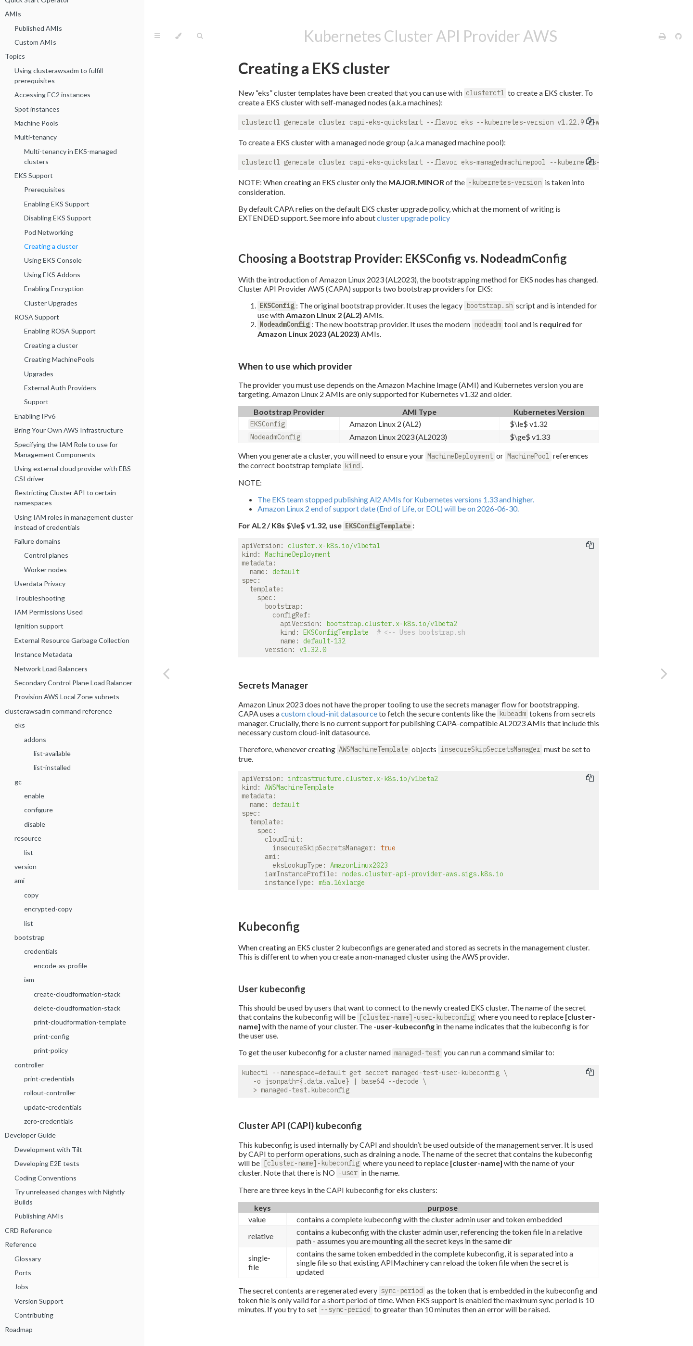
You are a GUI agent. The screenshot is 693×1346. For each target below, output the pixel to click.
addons (35, 739)
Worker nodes (45, 569)
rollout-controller (50, 1093)
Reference (21, 1244)
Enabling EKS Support (57, 204)
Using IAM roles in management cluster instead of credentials (73, 522)
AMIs (13, 14)
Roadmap (19, 1329)
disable (34, 824)
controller (29, 1065)
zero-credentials (48, 1121)
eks (19, 725)
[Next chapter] (664, 673)
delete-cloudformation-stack (77, 1008)
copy (31, 895)
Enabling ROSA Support (60, 331)
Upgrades (38, 374)
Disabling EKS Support (57, 218)
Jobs (21, 1286)
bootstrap (29, 937)
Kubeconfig (269, 926)
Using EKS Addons (52, 274)
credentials (41, 951)
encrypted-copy (48, 909)
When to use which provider (295, 366)
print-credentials (49, 1079)
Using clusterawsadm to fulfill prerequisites (58, 75)
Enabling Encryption (54, 288)
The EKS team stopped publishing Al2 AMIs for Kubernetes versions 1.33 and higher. (395, 499)
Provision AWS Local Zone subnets (66, 696)
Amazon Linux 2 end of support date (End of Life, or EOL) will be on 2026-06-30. (388, 508)
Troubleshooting (39, 598)
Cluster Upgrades (50, 303)
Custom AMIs (35, 42)
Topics (15, 56)
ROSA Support (36, 317)
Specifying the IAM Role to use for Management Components (66, 449)
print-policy (51, 1050)
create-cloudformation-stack (77, 994)
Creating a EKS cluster (314, 68)
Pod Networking (48, 232)
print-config (51, 1036)
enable (34, 796)
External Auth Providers (60, 388)
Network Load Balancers (51, 669)
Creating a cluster (51, 246)
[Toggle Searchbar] (199, 36)
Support (36, 401)
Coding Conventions (45, 1178)
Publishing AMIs (39, 1216)
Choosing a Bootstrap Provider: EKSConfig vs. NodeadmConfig (402, 258)
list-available (52, 753)
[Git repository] (678, 35)
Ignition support (39, 626)
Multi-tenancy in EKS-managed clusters (70, 156)
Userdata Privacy (39, 583)
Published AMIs (38, 28)
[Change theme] (178, 36)
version (25, 866)
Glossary (27, 1259)
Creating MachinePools (59, 359)
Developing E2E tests (46, 1163)
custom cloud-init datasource (329, 713)
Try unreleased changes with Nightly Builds (69, 1197)
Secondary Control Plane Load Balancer (73, 683)
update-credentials (53, 1107)
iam (29, 979)
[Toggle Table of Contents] (157, 36)
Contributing (33, 1315)
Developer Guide (30, 1135)
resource (27, 838)
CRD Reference (28, 1230)
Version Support (39, 1301)
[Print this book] (663, 35)
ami (19, 880)
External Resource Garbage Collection (71, 640)
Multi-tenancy (35, 137)
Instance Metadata (43, 654)
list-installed (52, 767)
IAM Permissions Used (48, 612)
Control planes (46, 555)
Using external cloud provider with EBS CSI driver (72, 473)
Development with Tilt (48, 1149)
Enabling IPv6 (34, 416)
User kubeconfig (272, 989)
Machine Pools (36, 123)
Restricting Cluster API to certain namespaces (65, 497)
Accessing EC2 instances (52, 94)
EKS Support (33, 175)
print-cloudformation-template (80, 1022)
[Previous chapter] (166, 673)
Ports (22, 1273)
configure (38, 810)
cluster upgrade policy (413, 217)
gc (18, 782)
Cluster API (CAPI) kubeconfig (300, 1125)
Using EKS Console (53, 260)
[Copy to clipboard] (590, 122)
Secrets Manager (273, 685)
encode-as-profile (60, 965)
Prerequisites (44, 189)
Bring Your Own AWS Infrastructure (68, 430)
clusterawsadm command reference (58, 711)
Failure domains (37, 541)
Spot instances (37, 109)
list (28, 852)
